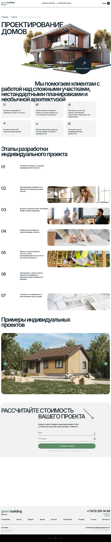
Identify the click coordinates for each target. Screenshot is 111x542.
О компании (5, 519)
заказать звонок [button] (48, 3)
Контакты (106, 519)
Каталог (54, 519)
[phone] (67, 439)
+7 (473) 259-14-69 (63, 3)
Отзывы (81, 519)
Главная (4, 17)
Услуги (14, 17)
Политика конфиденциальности (98, 528)
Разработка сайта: (101, 530)
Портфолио (67, 519)
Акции (42, 519)
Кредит (31, 519)
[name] (67, 433)
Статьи (93, 519)
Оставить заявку (67, 446)
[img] (8, 3)
